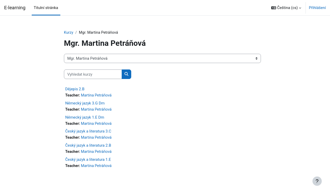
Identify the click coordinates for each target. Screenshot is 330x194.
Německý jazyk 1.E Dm (84, 118)
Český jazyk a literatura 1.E (88, 160)
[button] (286, 7)
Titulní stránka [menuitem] (46, 7)
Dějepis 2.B (75, 89)
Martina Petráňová (97, 95)
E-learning (15, 8)
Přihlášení (317, 7)
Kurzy (68, 32)
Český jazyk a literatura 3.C (88, 132)
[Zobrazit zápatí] (317, 181)
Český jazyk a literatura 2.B (88, 146)
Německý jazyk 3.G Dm (85, 103)
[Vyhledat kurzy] (93, 74)
